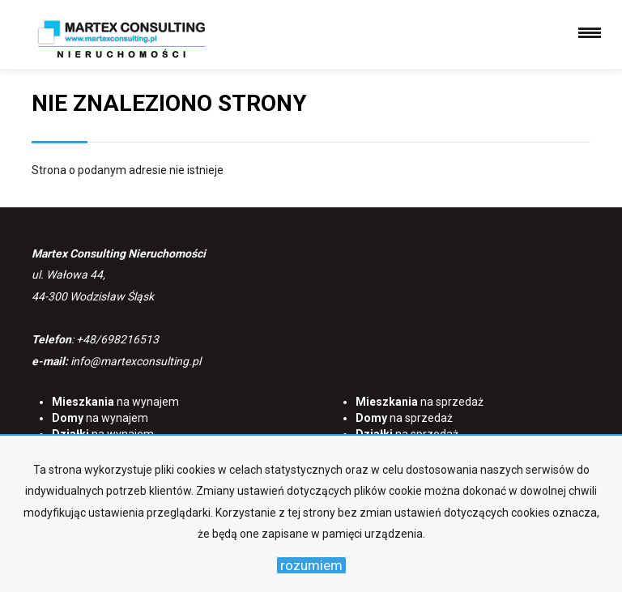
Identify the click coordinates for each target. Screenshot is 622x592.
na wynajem (115, 401)
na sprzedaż (420, 401)
